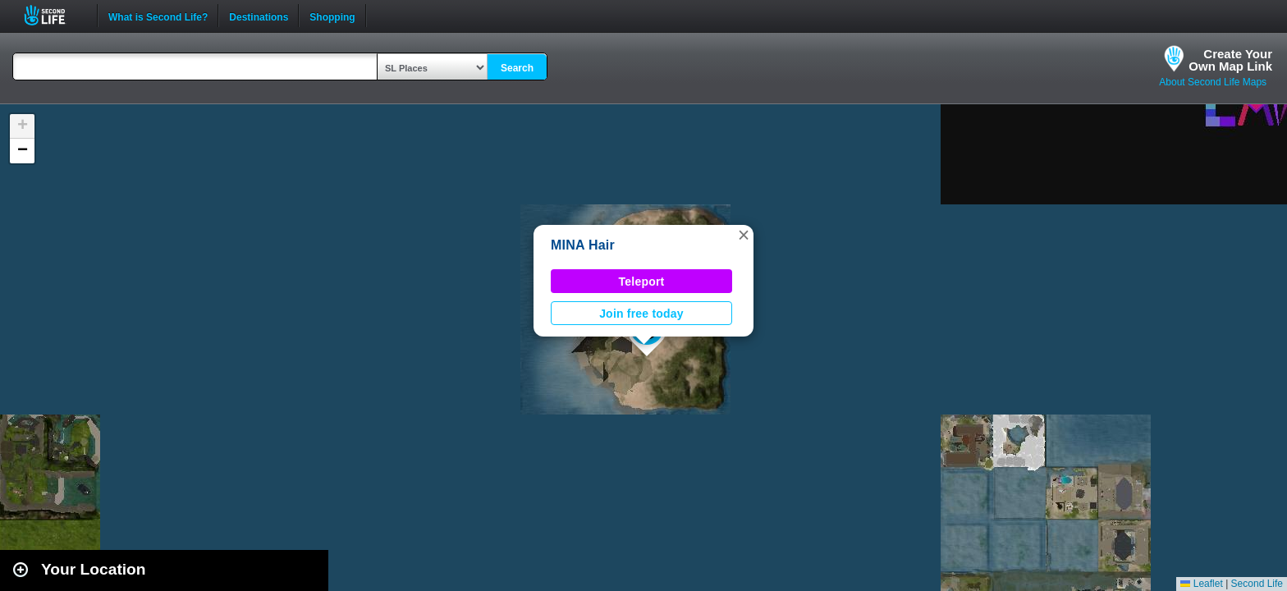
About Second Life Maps (1212, 82)
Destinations (258, 15)
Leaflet (1201, 583)
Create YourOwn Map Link (1230, 60)
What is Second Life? (158, 15)
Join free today (641, 313)
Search (517, 68)
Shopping (332, 15)
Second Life (54, 15)
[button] (743, 235)
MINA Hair (583, 245)
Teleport (642, 281)
